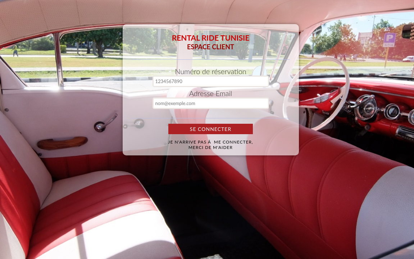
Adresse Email (210, 93)
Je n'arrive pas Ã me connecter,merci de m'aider (210, 144)
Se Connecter (210, 129)
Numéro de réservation (210, 71)
